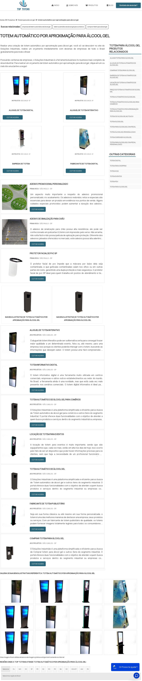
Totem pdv (114, 181)
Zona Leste (53, 638)
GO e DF (74, 616)
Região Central (8, 638)
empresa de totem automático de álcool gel (36, 27)
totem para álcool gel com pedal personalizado (123, 143)
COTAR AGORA (13, 117)
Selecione (6, 616)
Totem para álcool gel (118, 187)
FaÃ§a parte (120, 661)
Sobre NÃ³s (82, 661)
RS (49, 616)
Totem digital (115, 161)
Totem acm (114, 171)
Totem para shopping (118, 166)
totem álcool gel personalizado (123, 132)
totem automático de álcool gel (122, 97)
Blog (110, 5)
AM (82, 616)
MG (20, 616)
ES (26, 616)
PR (37, 616)
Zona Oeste (32, 638)
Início (55, 5)
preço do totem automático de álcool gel (125, 91)
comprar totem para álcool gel (97, 27)
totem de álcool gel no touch (121, 116)
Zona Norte (20, 638)
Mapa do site (107, 661)
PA (88, 616)
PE (55, 616)
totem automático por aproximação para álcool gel (124, 110)
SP (32, 616)
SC (43, 616)
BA (61, 616)
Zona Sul (43, 638)
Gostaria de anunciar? (128, 5)
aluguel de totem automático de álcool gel (123, 64)
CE (67, 616)
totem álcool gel (116, 122)
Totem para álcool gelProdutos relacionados (124, 48)
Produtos (92, 5)
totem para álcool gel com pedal (123, 127)
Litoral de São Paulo (83, 638)
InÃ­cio (72, 661)
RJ (14, 616)
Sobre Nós (72, 5)
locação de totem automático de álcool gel (123, 84)
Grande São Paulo (67, 638)
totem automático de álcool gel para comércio (69, 27)
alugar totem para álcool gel (122, 58)
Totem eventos (116, 176)
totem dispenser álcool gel (121, 137)
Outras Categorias (122, 154)
